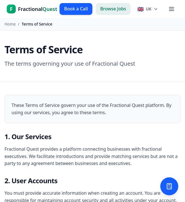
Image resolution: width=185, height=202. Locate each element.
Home (10, 24)
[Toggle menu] (171, 9)
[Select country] (147, 9)
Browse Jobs (113, 9)
